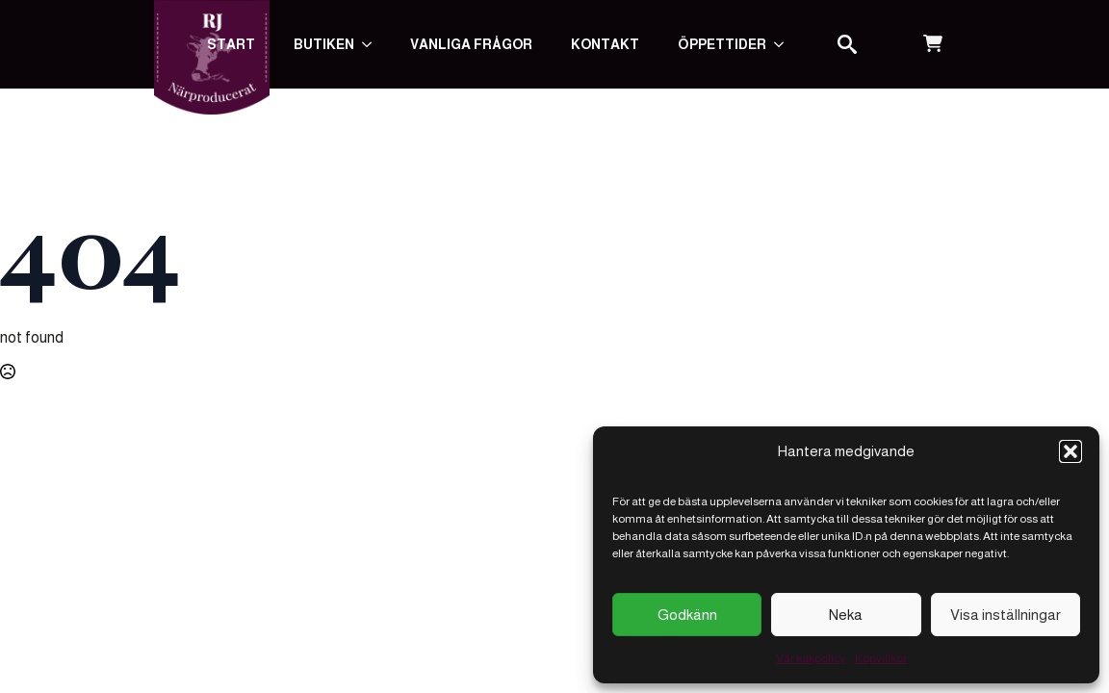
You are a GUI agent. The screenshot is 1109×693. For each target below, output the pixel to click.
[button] (1070, 451)
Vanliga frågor (471, 44)
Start (231, 44)
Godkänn (687, 614)
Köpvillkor (881, 658)
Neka (846, 614)
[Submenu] (784, 44)
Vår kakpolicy (810, 658)
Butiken (324, 44)
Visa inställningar (1005, 614)
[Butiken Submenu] (372, 44)
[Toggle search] (847, 44)
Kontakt (605, 44)
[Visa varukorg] (933, 44)
